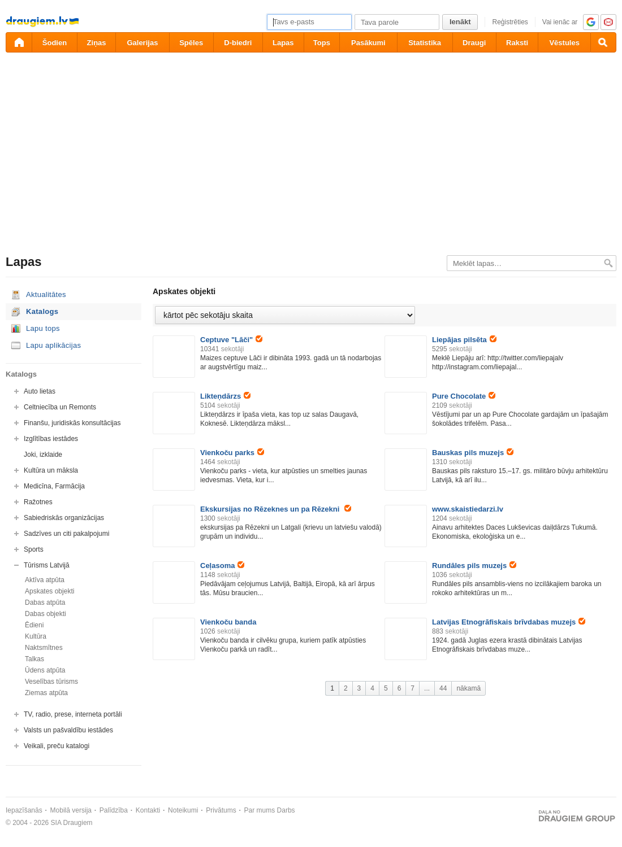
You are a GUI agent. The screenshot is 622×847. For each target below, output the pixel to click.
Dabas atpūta (45, 602)
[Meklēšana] (603, 42)
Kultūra (35, 636)
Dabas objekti (45, 614)
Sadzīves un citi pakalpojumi (66, 534)
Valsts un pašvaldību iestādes (68, 730)
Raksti (517, 42)
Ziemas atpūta (46, 693)
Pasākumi (368, 42)
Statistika (424, 42)
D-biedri (238, 42)
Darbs (286, 810)
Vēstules (564, 42)
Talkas (34, 659)
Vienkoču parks (232, 452)
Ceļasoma (222, 565)
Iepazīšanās (24, 810)
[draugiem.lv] (19, 42)
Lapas (283, 42)
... (427, 688)
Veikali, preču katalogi (56, 746)
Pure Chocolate (463, 396)
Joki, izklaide (43, 455)
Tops (321, 42)
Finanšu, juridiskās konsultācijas (72, 423)
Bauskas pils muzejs (472, 452)
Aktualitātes (46, 294)
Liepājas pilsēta (464, 339)
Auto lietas (39, 391)
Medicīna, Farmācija (54, 486)
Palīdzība (114, 810)
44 (443, 688)
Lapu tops (43, 328)
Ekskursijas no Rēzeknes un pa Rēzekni (275, 509)
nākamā (468, 688)
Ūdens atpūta (45, 670)
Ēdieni (34, 625)
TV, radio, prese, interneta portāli (73, 714)
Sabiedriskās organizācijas (64, 518)
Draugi (474, 42)
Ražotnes (38, 502)
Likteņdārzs (225, 396)
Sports (34, 549)
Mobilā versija (71, 810)
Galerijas (142, 42)
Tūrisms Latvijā (47, 565)
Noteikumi (183, 810)
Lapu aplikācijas (53, 345)
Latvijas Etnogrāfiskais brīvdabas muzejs (508, 622)
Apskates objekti (49, 591)
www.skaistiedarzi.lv (467, 509)
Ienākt (460, 22)
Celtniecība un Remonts (60, 407)
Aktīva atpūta (44, 580)
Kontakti (148, 810)
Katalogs (42, 311)
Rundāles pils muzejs (474, 565)
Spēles (191, 42)
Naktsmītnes (44, 648)
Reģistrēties (510, 22)
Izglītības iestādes (51, 439)
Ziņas (96, 42)
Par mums (259, 810)
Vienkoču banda (228, 622)
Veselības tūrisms (51, 682)
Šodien (54, 42)
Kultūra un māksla (51, 470)
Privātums (221, 810)
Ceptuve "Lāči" (231, 339)
